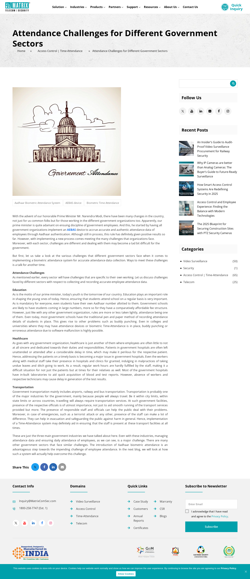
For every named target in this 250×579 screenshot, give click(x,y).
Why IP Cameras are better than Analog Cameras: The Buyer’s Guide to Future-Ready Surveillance (217, 169)
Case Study (141, 501)
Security (188, 268)
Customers (141, 509)
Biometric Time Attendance (103, 203)
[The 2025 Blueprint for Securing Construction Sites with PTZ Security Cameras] (186, 234)
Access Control (85, 509)
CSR (162, 509)
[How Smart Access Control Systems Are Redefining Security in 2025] (186, 195)
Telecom (188, 282)
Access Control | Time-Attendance (205, 275)
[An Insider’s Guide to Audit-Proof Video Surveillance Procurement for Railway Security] (186, 155)
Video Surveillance (195, 261)
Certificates (141, 528)
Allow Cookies (126, 574)
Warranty (166, 501)
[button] (35, 467)
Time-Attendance (87, 516)
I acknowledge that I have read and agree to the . (210, 514)
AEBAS (71, 230)
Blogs (163, 516)
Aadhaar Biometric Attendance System (37, 203)
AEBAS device (73, 203)
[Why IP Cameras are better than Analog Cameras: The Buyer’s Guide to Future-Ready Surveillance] (186, 175)
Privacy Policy (219, 516)
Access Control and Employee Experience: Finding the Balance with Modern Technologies (216, 209)
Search (233, 83)
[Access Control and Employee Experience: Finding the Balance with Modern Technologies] (186, 215)
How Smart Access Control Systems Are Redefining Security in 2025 (214, 189)
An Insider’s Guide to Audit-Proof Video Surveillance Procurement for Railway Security (215, 149)
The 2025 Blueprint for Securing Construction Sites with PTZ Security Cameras (215, 228)
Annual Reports (139, 518)
